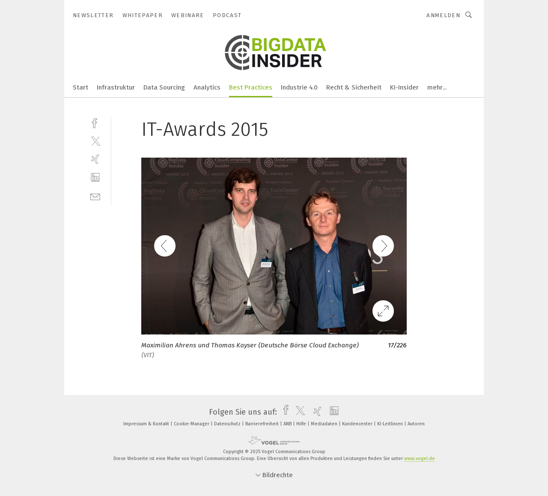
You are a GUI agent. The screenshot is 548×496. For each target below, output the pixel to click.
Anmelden (443, 15)
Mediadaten (325, 424)
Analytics (207, 87)
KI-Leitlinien (390, 424)
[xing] (95, 159)
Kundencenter (358, 424)
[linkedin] (95, 177)
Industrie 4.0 (299, 87)
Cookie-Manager (192, 424)
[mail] (95, 196)
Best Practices (250, 87)
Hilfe (301, 424)
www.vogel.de (419, 458)
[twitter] (95, 140)
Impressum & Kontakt (146, 424)
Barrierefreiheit (262, 424)
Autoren (416, 424)
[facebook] (95, 122)
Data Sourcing (164, 87)
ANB (288, 424)
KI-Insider (404, 87)
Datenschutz (228, 424)
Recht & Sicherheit (353, 87)
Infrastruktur (116, 87)
